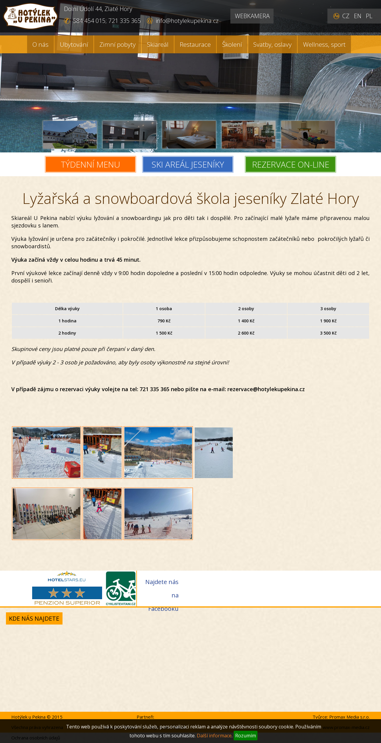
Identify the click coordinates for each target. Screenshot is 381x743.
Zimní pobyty (117, 44)
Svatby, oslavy (272, 44)
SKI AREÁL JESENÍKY (191, 164)
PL (369, 16)
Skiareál (157, 44)
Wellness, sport (324, 44)
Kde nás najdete (34, 618)
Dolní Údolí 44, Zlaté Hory (98, 9)
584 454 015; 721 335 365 (107, 21)
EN (357, 16)
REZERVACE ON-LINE (290, 164)
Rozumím (245, 735)
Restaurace (195, 44)
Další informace (214, 735)
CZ (345, 16)
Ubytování (74, 44)
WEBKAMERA (252, 16)
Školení (232, 44)
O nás (40, 44)
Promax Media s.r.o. (349, 717)
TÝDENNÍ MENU (90, 164)
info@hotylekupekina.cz (187, 21)
